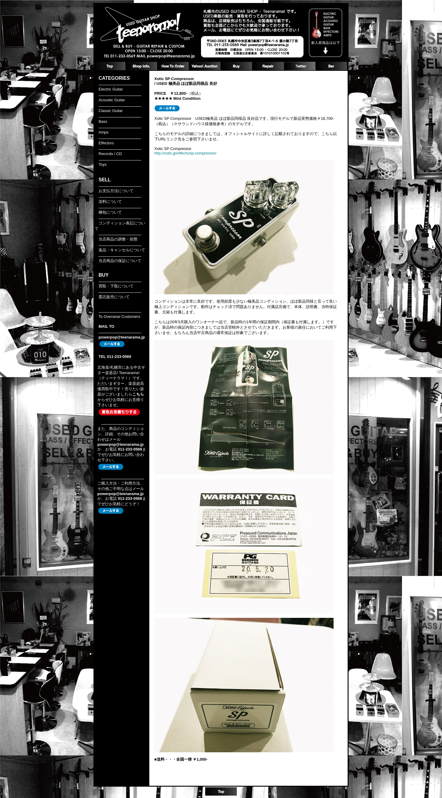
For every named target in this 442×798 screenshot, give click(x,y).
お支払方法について (116, 191)
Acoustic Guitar (112, 100)
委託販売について (114, 297)
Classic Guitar (111, 110)
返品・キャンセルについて (122, 250)
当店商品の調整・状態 (118, 239)
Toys (103, 164)
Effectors (106, 143)
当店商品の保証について (120, 260)
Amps (103, 132)
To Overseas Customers (119, 316)
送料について (110, 201)
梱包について (110, 212)
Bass (103, 121)
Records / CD (110, 153)
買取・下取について (116, 286)
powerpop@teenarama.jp (122, 337)
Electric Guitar (111, 89)
